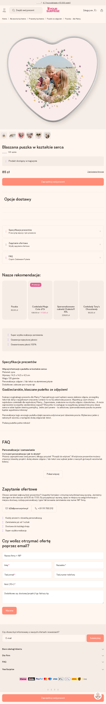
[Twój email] (27, 574)
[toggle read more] (52, 474)
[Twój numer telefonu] (79, 574)
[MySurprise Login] (90, 10)
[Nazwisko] (79, 565)
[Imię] (27, 565)
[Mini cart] (101, 10)
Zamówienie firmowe (95, 172)
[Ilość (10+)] (53, 584)
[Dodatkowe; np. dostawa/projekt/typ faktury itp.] (53, 597)
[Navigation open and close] (4, 10)
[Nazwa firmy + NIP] (53, 555)
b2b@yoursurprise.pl (18, 508)
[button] (4, 135)
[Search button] (13, 10)
